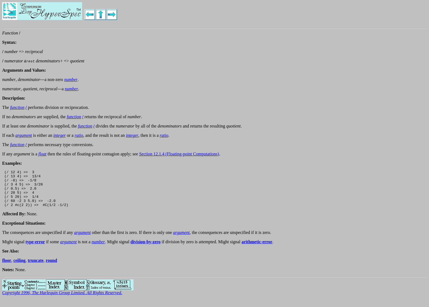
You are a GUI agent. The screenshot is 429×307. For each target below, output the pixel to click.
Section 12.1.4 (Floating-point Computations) (179, 154)
